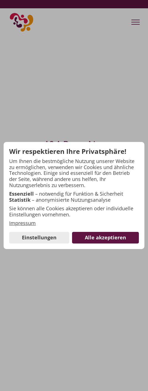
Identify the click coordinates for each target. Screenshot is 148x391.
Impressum (22, 223)
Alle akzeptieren (105, 237)
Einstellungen (39, 237)
